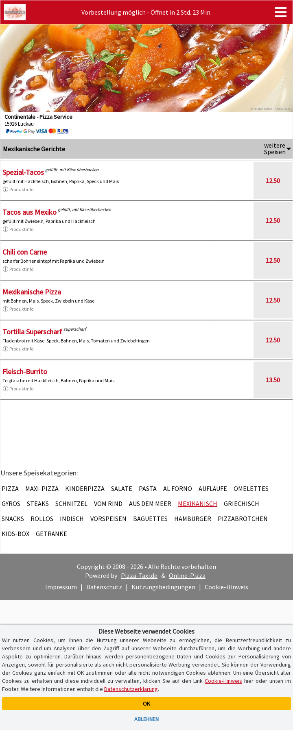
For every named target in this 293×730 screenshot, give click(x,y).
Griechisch (241, 503)
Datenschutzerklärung (131, 689)
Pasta (148, 488)
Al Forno (177, 488)
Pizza (10, 488)
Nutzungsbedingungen (163, 587)
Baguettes (150, 518)
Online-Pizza (187, 575)
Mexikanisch (197, 503)
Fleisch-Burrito (24, 371)
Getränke (51, 534)
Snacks (13, 518)
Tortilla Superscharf (32, 331)
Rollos (42, 518)
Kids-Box (15, 534)
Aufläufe (213, 488)
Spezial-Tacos (23, 172)
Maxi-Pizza (42, 488)
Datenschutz (104, 587)
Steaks (38, 503)
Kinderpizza (85, 488)
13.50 (273, 380)
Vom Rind (108, 503)
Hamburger (192, 518)
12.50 (273, 181)
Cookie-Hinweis (226, 587)
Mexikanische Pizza (31, 291)
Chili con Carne (24, 252)
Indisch (72, 518)
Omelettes (251, 488)
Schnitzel (71, 503)
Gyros (11, 503)
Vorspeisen (108, 518)
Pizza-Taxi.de (139, 575)
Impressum (61, 587)
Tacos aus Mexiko (29, 212)
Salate (121, 488)
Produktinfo (17, 189)
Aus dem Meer (150, 503)
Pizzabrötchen (243, 518)
